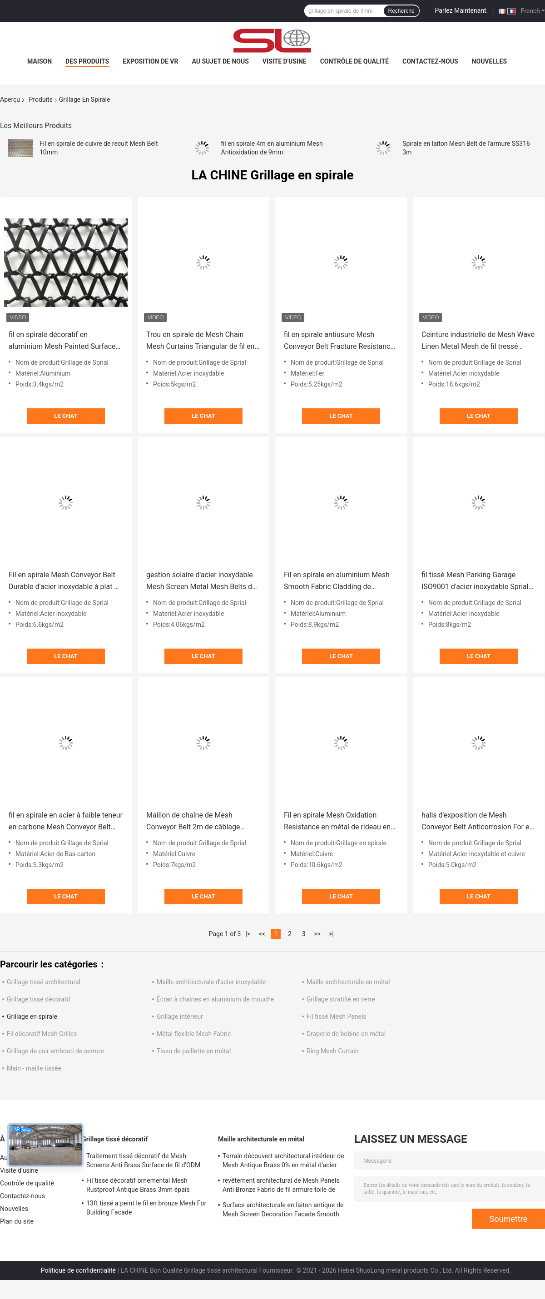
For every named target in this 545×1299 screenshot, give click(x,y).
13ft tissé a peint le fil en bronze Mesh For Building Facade (146, 1208)
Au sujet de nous (220, 61)
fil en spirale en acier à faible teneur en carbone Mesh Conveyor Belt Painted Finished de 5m (66, 822)
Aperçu (10, 99)
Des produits (87, 61)
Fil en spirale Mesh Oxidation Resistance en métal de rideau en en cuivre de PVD (337, 822)
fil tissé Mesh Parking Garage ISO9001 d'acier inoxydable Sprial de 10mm (475, 581)
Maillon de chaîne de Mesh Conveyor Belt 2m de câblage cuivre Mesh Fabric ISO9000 (193, 822)
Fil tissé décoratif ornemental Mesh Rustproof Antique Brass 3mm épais (138, 1185)
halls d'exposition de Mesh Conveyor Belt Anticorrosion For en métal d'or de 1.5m (477, 822)
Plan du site (17, 1221)
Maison (39, 61)
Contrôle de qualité (354, 61)
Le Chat (65, 415)
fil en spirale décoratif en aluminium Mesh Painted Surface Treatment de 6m (62, 341)
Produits (41, 99)
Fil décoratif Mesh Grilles (42, 1033)
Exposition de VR (150, 61)
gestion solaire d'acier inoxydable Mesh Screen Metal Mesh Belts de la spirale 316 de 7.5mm (201, 581)
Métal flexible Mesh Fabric (194, 1033)
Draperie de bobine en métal (346, 1033)
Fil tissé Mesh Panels (337, 1016)
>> (317, 933)
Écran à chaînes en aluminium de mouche (215, 999)
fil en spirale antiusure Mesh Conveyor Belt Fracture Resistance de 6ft (339, 341)
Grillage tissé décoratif (38, 999)
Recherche (401, 11)
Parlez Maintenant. (461, 10)
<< (262, 933)
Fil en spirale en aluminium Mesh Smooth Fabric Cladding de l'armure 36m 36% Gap (337, 581)
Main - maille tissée (34, 1068)
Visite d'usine (285, 61)
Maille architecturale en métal (348, 982)
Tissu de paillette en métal (194, 1051)
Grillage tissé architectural (43, 982)
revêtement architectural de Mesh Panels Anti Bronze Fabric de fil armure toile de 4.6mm (281, 1186)
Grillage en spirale (32, 1016)
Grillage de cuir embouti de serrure (55, 1051)
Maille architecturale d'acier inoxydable (211, 982)
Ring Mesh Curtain (332, 1051)
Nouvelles (489, 61)
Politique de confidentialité (78, 1270)
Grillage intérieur (180, 1016)
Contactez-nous (430, 61)
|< (248, 933)
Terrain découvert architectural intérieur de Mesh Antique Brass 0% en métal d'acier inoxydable (283, 1161)
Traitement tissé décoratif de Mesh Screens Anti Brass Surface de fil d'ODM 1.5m (143, 1161)
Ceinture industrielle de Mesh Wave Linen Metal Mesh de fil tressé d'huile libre (478, 341)
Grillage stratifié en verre (341, 999)
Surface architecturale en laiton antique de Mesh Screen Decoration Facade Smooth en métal (283, 1210)
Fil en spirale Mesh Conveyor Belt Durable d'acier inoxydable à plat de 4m (65, 581)
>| (331, 933)
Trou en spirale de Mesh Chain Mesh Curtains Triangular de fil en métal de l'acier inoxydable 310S (200, 341)
